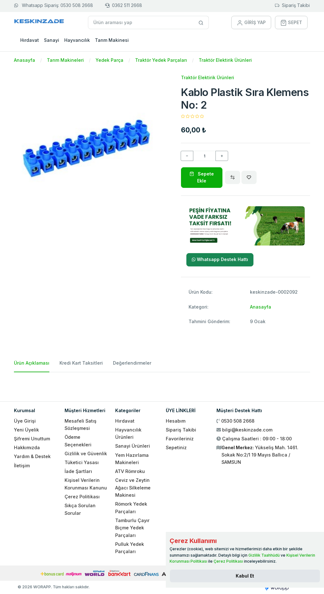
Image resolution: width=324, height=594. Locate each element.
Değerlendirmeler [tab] (132, 363)
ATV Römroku (130, 471)
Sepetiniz (176, 447)
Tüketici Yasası (82, 462)
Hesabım (175, 421)
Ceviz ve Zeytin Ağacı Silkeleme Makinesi (133, 487)
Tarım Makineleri (65, 60)
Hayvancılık (77, 40)
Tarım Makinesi (112, 40)
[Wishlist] (249, 177)
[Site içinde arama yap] (201, 22)
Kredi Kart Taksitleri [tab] (81, 363)
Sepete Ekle (202, 177)
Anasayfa (24, 60)
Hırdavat (29, 40)
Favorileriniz (180, 438)
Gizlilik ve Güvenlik (86, 453)
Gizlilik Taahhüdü (264, 555)
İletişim (22, 465)
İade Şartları (78, 471)
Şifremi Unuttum (32, 438)
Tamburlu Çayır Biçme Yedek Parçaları (132, 528)
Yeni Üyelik (26, 429)
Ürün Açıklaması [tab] (31, 363)
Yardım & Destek (32, 456)
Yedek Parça (109, 60)
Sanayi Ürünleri (132, 446)
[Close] (245, 576)
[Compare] (232, 177)
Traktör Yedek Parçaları (161, 60)
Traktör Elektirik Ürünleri (225, 60)
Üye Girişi (25, 421)
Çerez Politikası (82, 496)
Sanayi (51, 40)
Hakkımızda (27, 447)
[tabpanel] (162, 384)
